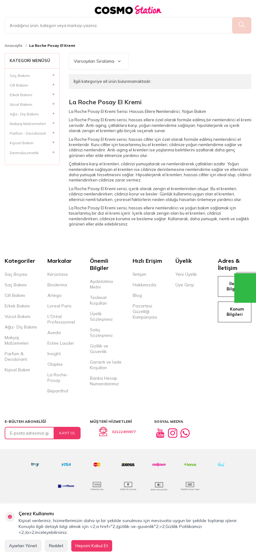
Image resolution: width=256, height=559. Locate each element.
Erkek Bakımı (17, 306)
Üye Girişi (184, 285)
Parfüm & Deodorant (16, 356)
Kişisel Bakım (17, 370)
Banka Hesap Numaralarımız (104, 381)
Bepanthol (57, 391)
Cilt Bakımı (15, 295)
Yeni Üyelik (186, 274)
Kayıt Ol (67, 433)
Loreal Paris (59, 306)
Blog (137, 295)
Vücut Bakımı (17, 316)
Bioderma (57, 285)
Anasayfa (13, 45)
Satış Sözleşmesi (101, 332)
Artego (54, 295)
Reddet (56, 545)
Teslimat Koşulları (98, 300)
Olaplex (55, 364)
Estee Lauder (60, 343)
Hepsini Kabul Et (91, 545)
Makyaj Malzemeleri (17, 340)
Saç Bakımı (16, 285)
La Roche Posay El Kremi (52, 45)
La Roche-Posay (57, 377)
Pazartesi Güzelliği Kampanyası (145, 311)
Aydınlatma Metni (101, 284)
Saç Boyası (16, 274)
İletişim (139, 274)
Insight (54, 353)
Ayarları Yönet (23, 545)
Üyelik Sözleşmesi (101, 316)
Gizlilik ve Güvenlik (99, 348)
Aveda (54, 332)
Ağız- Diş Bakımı (21, 327)
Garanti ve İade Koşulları (105, 364)
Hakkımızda (144, 285)
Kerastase (57, 274)
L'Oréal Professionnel (61, 319)
